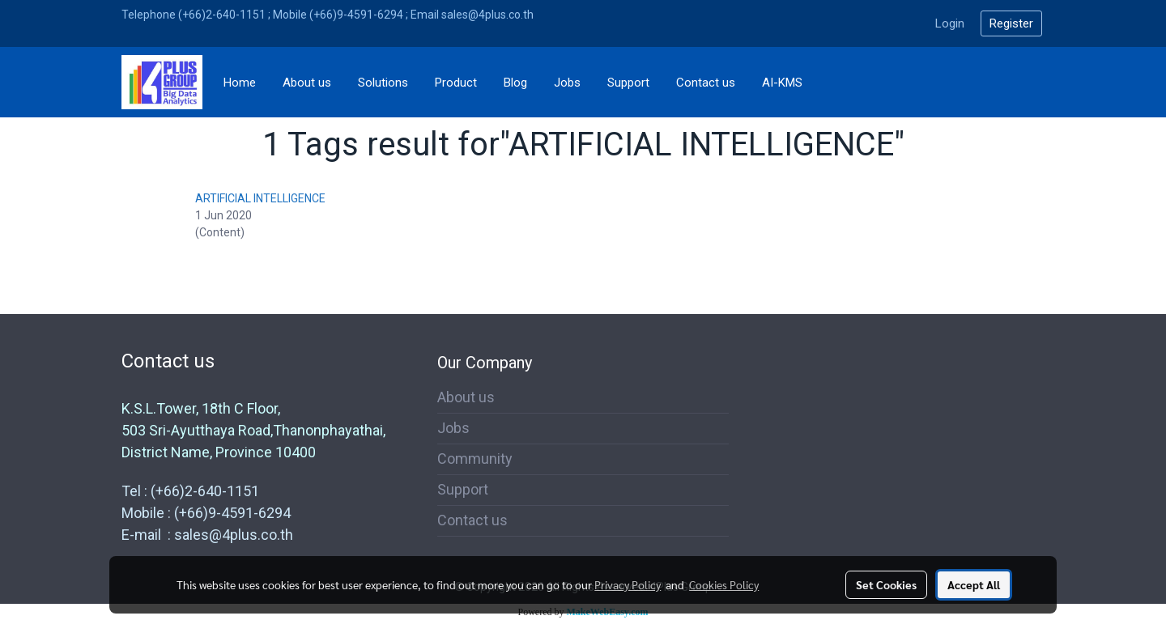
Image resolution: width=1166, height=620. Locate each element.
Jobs (567, 82)
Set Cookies (886, 584)
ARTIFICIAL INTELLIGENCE (260, 198)
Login (949, 23)
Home (239, 82)
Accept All (973, 584)
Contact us (705, 82)
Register (1011, 23)
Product (456, 82)
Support (628, 82)
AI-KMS (782, 82)
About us (307, 82)
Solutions (383, 82)
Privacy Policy (627, 584)
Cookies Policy (724, 584)
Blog (515, 82)
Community (475, 458)
